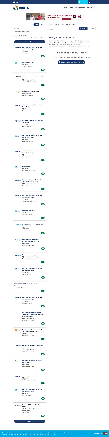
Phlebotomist (26, 166)
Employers (92, 2)
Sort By (16, 38)
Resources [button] (91, 8)
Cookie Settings (97, 433)
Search (36, 24)
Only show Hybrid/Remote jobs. (23, 31)
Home (65, 8)
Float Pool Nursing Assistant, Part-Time (25, 283)
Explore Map (49, 24)
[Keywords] (30, 28)
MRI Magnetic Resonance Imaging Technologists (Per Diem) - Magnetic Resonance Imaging (32, 314)
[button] (92, 28)
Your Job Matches (59, 24)
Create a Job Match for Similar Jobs (71, 62)
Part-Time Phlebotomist (29, 210)
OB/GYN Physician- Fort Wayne (30, 91)
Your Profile (80, 8)
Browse (42, 24)
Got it (105, 433)
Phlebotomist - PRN (28, 62)
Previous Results (29, 42)
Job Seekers (83, 2)
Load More (30, 421)
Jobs (71, 8)
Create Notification (40, 38)
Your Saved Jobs (70, 24)
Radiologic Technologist (29, 255)
